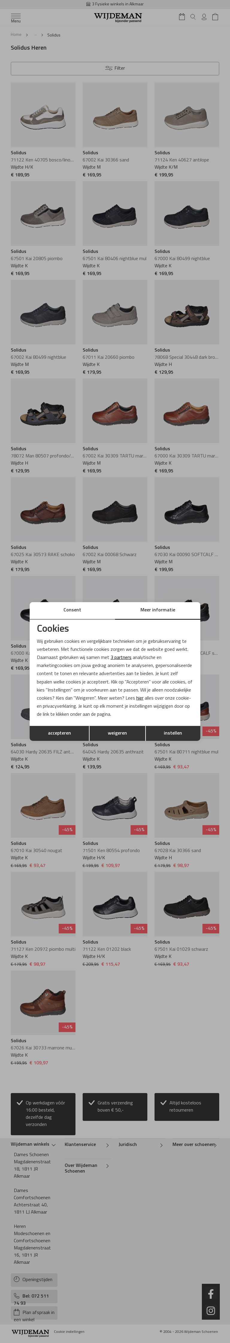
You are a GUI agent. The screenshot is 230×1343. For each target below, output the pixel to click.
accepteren (59, 733)
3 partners (121, 657)
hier (140, 698)
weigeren (117, 733)
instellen (173, 733)
